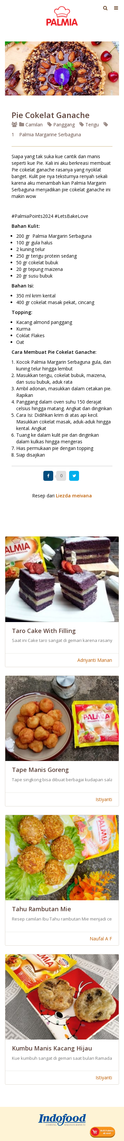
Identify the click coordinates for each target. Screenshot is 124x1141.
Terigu (89, 124)
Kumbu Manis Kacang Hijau (52, 1048)
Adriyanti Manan (94, 660)
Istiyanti (104, 799)
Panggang (61, 124)
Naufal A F (101, 938)
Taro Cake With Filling (44, 631)
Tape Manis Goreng (40, 770)
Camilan (31, 124)
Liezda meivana (74, 495)
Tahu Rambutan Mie (41, 909)
